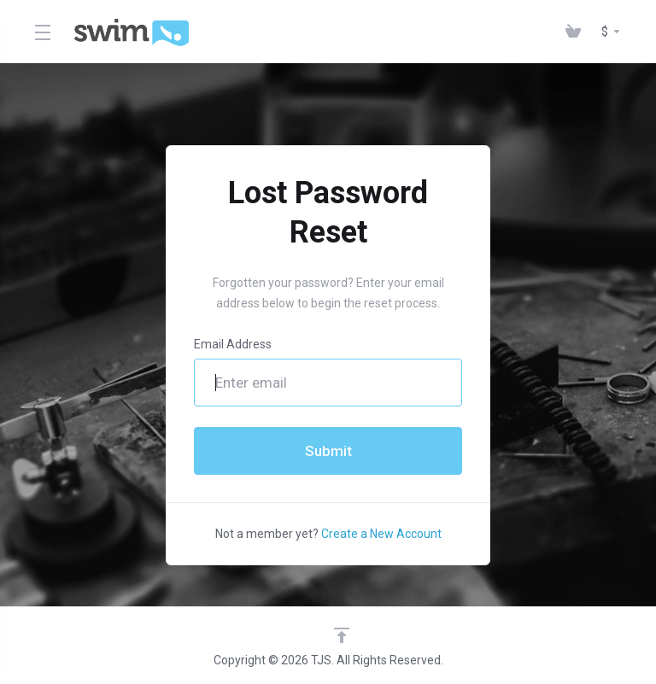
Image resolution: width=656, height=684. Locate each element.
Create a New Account (381, 534)
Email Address (233, 344)
